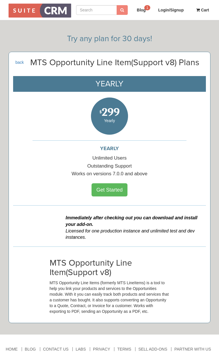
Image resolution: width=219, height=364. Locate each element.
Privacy (101, 349)
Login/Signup (171, 10)
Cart (202, 10)
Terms (124, 349)
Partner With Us (192, 349)
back (19, 62)
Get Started (109, 190)
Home (12, 349)
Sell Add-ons (152, 349)
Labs (81, 349)
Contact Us (56, 349)
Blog (143, 8)
